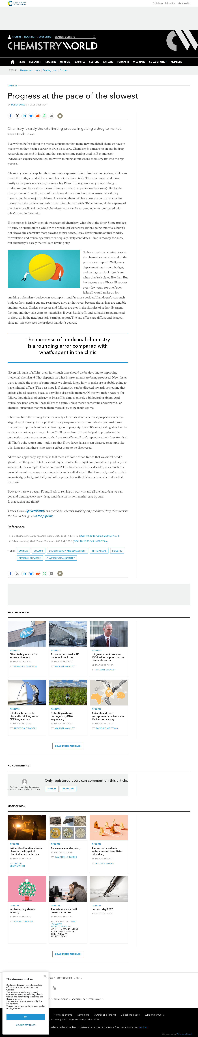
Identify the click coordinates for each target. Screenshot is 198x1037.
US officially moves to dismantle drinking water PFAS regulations (24, 716)
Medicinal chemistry (30, 558)
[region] (25, 1003)
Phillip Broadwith (17, 864)
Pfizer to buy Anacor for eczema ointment (23, 656)
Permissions (95, 999)
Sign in (51, 788)
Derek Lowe (18, 105)
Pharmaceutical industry (61, 558)
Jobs (37, 70)
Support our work (154, 1014)
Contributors (64, 978)
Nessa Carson (23, 921)
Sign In (16, 37)
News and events (63, 1014)
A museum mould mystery (66, 848)
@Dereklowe (35, 511)
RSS (78, 978)
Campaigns (83, 1014)
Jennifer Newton (25, 666)
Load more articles (68, 746)
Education (170, 3)
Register (29, 37)
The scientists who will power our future (64, 911)
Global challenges (130, 1014)
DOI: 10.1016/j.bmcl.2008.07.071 (99, 535)
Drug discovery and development (67, 551)
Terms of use (61, 999)
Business (23, 551)
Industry (117, 551)
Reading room (50, 70)
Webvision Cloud (184, 1034)
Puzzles (63, 70)
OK (25, 1017)
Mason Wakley (65, 666)
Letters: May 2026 (102, 909)
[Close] (45, 976)
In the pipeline (43, 516)
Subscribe (45, 37)
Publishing (158, 3)
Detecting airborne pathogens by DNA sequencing (62, 716)
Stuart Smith (105, 863)
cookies (143, 1027)
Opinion (12, 86)
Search (94, 37)
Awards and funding (105, 1014)
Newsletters (26, 70)
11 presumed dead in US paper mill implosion (65, 656)
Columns (38, 551)
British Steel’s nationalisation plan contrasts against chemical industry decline (26, 851)
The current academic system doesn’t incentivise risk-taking (107, 851)
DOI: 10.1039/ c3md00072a (90, 541)
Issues (50, 978)
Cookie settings (25, 1025)
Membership (184, 3)
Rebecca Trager (25, 728)
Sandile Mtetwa (107, 728)
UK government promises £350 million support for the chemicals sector (108, 657)
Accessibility (78, 999)
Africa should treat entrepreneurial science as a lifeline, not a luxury (108, 716)
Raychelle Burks (66, 857)
